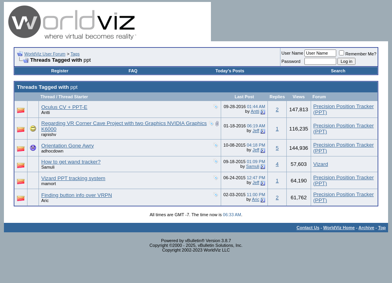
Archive (366, 227)
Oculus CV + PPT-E (64, 107)
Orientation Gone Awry (67, 146)
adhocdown (52, 151)
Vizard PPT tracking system (73, 178)
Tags (74, 53)
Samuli (48, 167)
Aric (45, 200)
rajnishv (48, 134)
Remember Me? (357, 53)
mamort (48, 183)
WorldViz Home (339, 227)
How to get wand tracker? (71, 162)
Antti (45, 112)
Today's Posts (230, 70)
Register (59, 70)
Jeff (256, 130)
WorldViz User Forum (45, 53)
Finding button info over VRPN (76, 195)
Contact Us (308, 227)
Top (382, 227)
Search (338, 70)
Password (291, 61)
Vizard (320, 164)
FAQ (132, 70)
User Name (293, 53)
